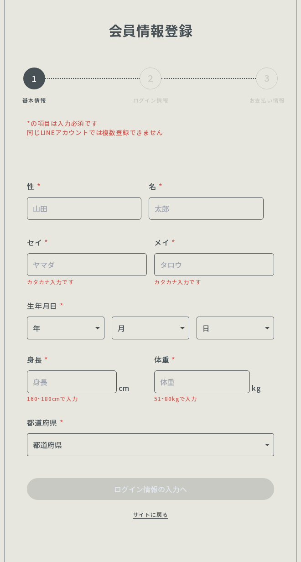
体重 (165, 359)
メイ (165, 242)
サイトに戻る (150, 514)
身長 (37, 359)
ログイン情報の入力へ (150, 489)
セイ (37, 242)
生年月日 (45, 305)
